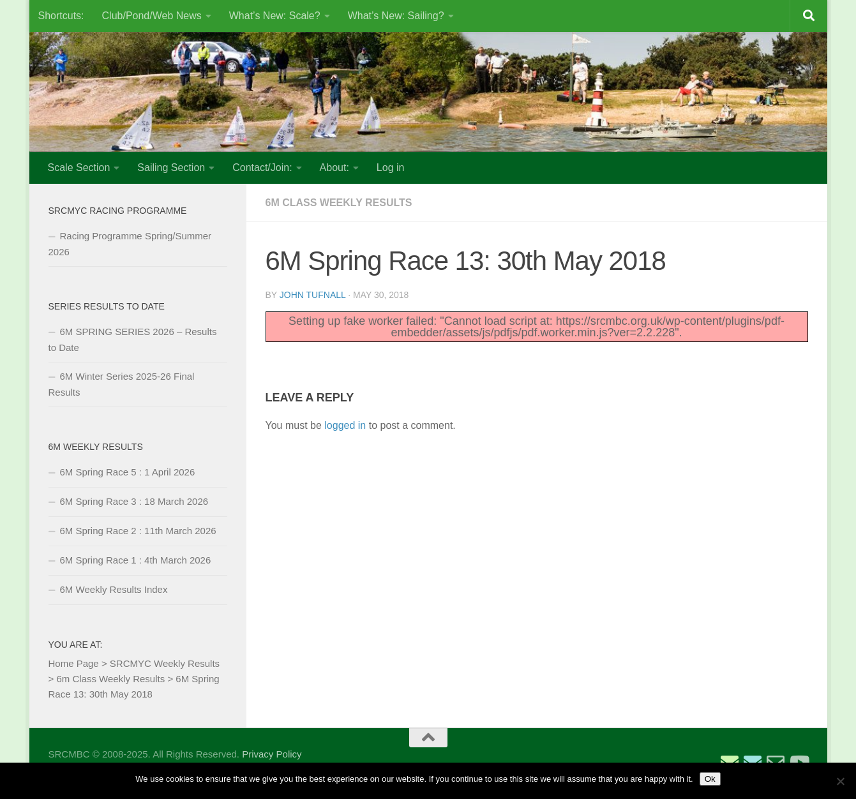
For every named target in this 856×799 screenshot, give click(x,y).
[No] (840, 781)
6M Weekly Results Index (114, 589)
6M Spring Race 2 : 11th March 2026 (138, 530)
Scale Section (79, 167)
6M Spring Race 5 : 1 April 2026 (127, 472)
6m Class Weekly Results (339, 202)
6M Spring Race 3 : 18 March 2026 (134, 501)
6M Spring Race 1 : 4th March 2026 (135, 560)
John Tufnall (312, 295)
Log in (391, 167)
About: (334, 167)
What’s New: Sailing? (396, 15)
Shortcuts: (61, 15)
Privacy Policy (271, 754)
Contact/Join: (262, 167)
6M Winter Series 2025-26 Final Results (122, 384)
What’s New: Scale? (274, 15)
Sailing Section (171, 167)
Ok (710, 779)
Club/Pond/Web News (152, 15)
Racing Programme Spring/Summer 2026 (130, 243)
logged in (345, 425)
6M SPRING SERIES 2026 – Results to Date (133, 339)
